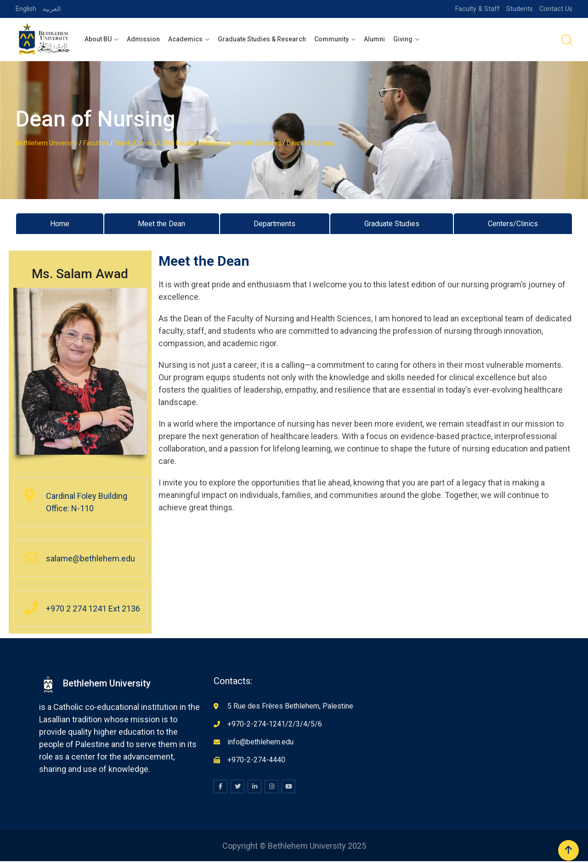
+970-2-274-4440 (256, 761)
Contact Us (555, 9)
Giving (403, 39)
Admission (143, 39)
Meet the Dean (158, 224)
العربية (52, 9)
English (26, 9)
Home (58, 224)
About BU (98, 39)
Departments (271, 224)
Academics (185, 39)
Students (518, 9)
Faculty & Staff (475, 9)
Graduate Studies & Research (262, 39)
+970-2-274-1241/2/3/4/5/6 (274, 725)
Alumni (374, 39)
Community (331, 39)
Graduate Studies (389, 224)
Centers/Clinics (512, 224)
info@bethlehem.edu (260, 743)
